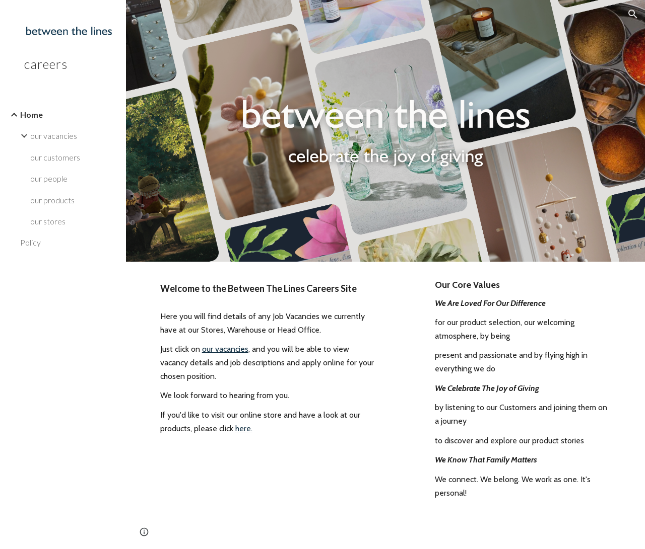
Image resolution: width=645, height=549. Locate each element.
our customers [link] (55, 157)
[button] (633, 14)
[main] (268, 288)
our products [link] (52, 200)
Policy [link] (30, 242)
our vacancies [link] (53, 135)
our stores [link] (48, 221)
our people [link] (49, 178)
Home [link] (31, 114)
